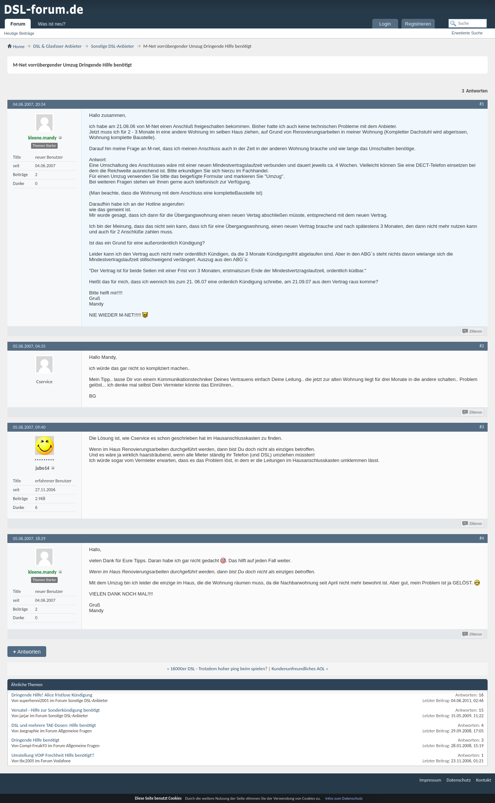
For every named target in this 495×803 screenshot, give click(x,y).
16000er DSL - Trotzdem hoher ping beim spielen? (218, 668)
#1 (481, 104)
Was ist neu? (51, 24)
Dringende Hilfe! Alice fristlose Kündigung (51, 695)
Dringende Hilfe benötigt (35, 740)
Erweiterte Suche (467, 33)
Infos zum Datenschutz (344, 798)
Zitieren (472, 331)
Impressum (430, 780)
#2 (481, 345)
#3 (481, 426)
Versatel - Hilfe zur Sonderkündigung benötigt (55, 710)
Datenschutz (459, 780)
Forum (17, 24)
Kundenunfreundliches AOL (298, 668)
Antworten (27, 651)
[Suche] (467, 23)
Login (385, 24)
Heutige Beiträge (19, 33)
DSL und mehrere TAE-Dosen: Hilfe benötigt (53, 725)
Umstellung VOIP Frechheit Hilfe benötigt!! (53, 755)
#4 (481, 538)
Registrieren (418, 24)
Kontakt (483, 780)
